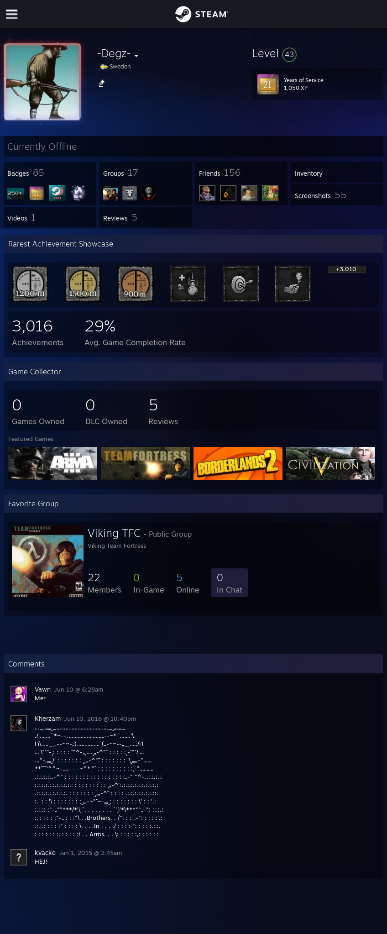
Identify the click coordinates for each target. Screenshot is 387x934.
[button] (317, 53)
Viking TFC (114, 533)
